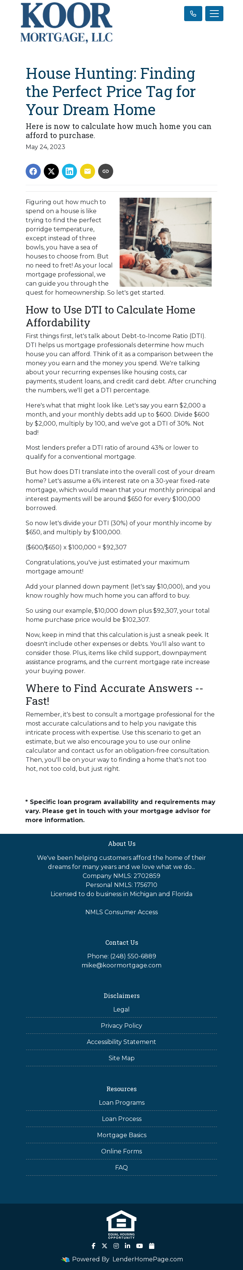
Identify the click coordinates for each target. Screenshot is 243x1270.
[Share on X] (51, 171)
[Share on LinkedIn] (69, 171)
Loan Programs (122, 1102)
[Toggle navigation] (214, 13)
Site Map (122, 1058)
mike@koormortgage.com (121, 965)
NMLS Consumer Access (121, 912)
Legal (121, 1009)
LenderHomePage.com (147, 1259)
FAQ (121, 1167)
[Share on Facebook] (33, 171)
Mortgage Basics (121, 1135)
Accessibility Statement (121, 1042)
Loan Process (121, 1118)
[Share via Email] (87, 171)
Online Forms (121, 1151)
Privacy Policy (121, 1025)
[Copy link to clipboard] (105, 171)
